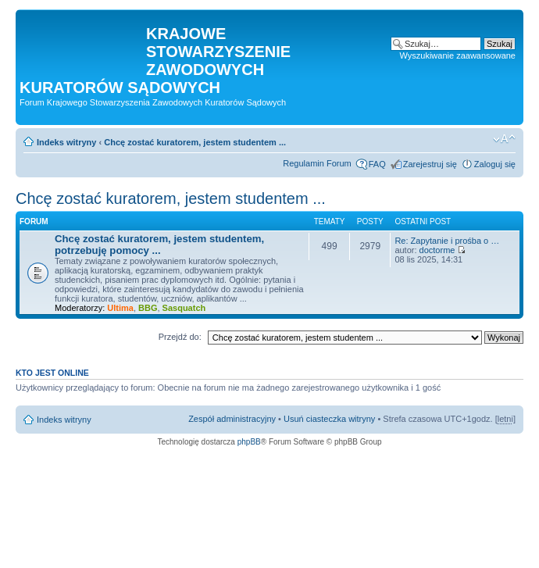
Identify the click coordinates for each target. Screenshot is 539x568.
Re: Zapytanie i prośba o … (446, 240)
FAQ (377, 164)
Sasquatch (184, 308)
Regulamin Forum (317, 163)
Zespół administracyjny (232, 418)
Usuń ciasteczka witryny (329, 418)
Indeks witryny (66, 142)
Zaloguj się (495, 164)
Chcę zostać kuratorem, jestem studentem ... (195, 142)
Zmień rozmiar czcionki (504, 139)
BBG (147, 308)
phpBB (249, 442)
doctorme (437, 250)
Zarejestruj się (430, 164)
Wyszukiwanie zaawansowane (458, 55)
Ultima (120, 308)
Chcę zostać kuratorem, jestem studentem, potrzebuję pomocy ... (159, 244)
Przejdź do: (180, 336)
